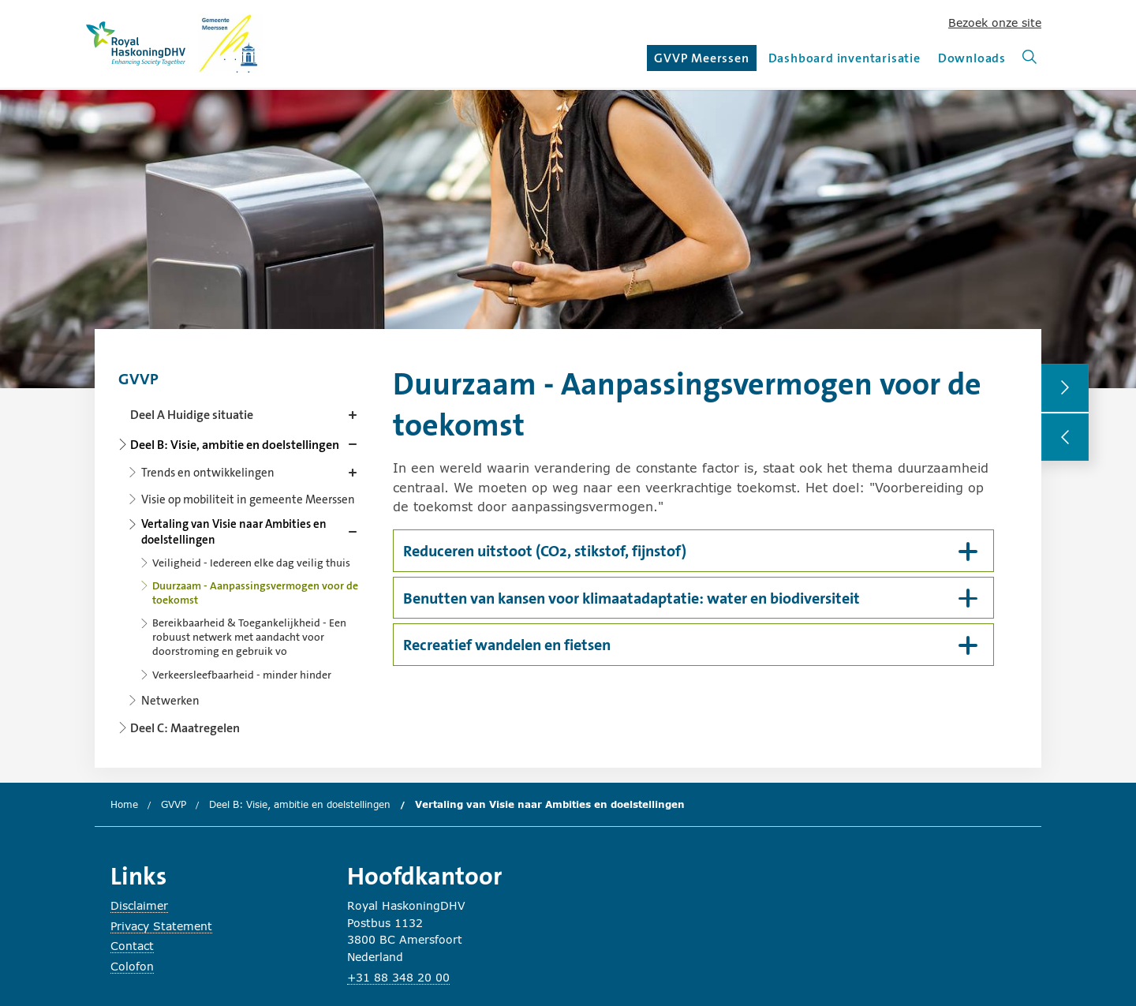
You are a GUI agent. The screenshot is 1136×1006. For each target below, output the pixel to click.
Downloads (972, 58)
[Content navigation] (240, 548)
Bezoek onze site (994, 22)
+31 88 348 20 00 (398, 977)
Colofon (132, 966)
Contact (132, 945)
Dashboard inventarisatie (844, 58)
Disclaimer (139, 905)
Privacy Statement (161, 926)
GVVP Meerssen (703, 60)
